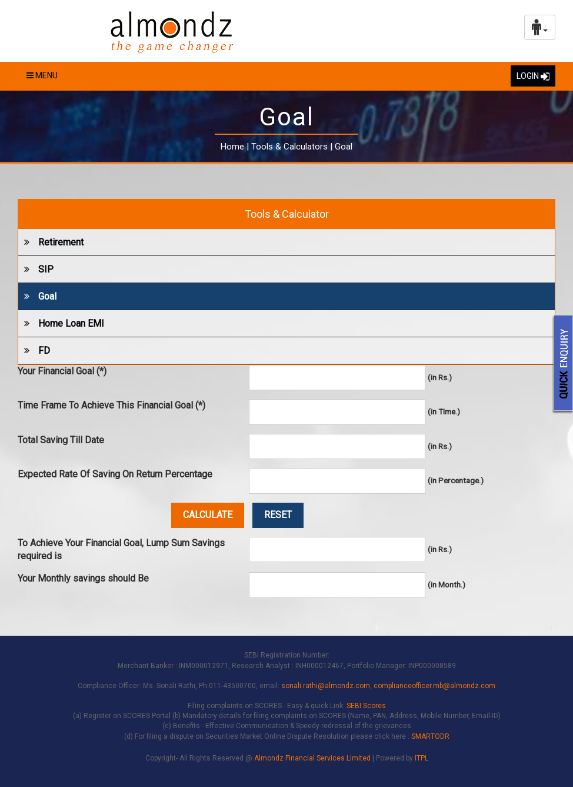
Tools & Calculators (289, 146)
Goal (37, 296)
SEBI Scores (366, 706)
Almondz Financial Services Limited (313, 758)
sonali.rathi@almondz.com (325, 686)
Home (232, 146)
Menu (42, 75)
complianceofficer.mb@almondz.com (434, 686)
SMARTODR (430, 736)
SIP (36, 269)
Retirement (51, 242)
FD (34, 350)
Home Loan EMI (61, 323)
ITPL (421, 758)
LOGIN (533, 76)
